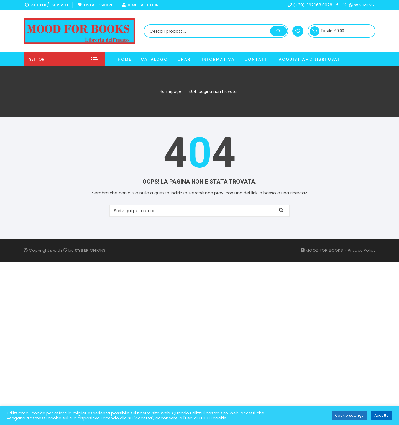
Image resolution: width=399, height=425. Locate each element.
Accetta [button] (381, 415)
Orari (184, 59)
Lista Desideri (95, 5)
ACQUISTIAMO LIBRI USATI (310, 59)
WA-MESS (361, 5)
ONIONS (90, 250)
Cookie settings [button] (349, 415)
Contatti (256, 59)
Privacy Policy (361, 250)
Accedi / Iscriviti (46, 5)
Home (124, 59)
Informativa (218, 59)
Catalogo (154, 59)
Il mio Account (142, 5)
